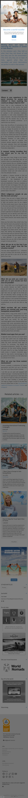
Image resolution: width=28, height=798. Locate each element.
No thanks (14, 40)
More (14, 36)
